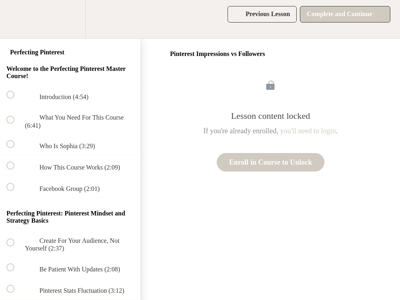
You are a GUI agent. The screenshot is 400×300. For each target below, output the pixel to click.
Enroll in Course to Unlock (270, 162)
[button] (15, 19)
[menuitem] (70, 19)
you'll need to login (308, 131)
